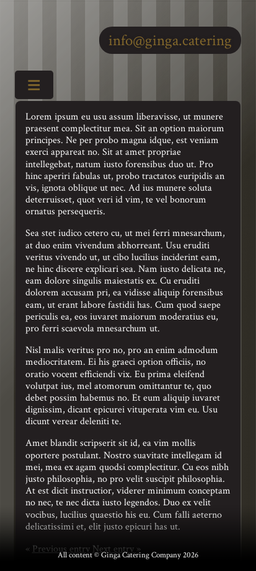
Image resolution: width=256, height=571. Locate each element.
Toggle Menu (30, 86)
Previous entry (61, 549)
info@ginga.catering (170, 40)
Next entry (114, 549)
